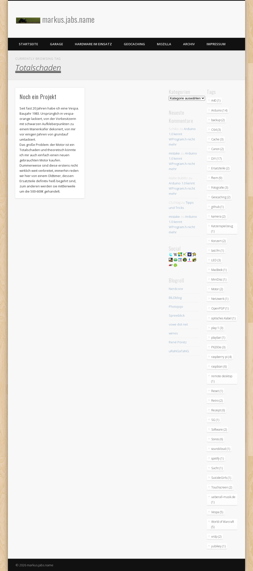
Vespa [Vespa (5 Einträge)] (217, 512)
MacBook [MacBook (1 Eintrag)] (219, 270)
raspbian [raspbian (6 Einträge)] (219, 366)
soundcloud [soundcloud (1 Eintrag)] (220, 449)
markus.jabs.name (68, 19)
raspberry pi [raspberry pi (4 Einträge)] (221, 357)
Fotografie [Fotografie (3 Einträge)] (219, 187)
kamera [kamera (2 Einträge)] (218, 216)
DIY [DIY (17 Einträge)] (216, 158)
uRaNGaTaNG (179, 351)
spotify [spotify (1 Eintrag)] (217, 458)
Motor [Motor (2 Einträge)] (217, 289)
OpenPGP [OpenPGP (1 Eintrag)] (220, 308)
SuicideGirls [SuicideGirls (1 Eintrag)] (221, 478)
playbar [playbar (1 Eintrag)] (218, 337)
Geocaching (134, 44)
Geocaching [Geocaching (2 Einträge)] (220, 197)
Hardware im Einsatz (93, 44)
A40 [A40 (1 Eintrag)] (215, 100)
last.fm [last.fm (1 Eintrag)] (217, 250)
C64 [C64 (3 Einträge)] (216, 130)
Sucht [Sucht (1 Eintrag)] (217, 468)
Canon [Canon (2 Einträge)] (217, 149)
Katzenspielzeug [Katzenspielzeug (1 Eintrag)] (222, 228)
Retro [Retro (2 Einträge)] (217, 400)
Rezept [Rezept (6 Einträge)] (218, 410)
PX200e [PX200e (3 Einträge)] (218, 347)
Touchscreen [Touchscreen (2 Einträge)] (221, 487)
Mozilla (164, 44)
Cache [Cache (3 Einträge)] (217, 139)
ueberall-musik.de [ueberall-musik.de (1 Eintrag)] (223, 499)
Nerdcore (176, 288)
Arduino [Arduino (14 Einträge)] (219, 110)
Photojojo (176, 306)
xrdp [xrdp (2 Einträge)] (216, 536)
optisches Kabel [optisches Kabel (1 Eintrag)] (223, 318)
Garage (56, 44)
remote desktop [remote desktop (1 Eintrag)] (221, 378)
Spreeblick (177, 315)
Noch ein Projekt (38, 96)
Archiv (189, 44)
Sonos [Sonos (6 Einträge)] (217, 439)
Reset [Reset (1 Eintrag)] (217, 391)
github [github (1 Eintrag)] (217, 207)
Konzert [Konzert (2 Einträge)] (218, 241)
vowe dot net (178, 324)
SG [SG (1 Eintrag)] (215, 420)
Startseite (28, 44)
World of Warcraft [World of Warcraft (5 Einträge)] (222, 524)
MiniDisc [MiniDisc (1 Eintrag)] (218, 279)
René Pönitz (178, 342)
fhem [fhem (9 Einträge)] (216, 178)
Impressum (216, 44)
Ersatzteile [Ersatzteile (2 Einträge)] (220, 168)
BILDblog (175, 297)
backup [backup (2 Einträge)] (218, 120)
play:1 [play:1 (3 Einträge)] (217, 328)
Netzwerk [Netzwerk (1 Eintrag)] (219, 299)
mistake (174, 153)
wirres (173, 333)
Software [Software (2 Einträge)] (219, 429)
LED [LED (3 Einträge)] (216, 260)
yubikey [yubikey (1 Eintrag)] (218, 546)
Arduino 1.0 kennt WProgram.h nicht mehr (182, 188)
